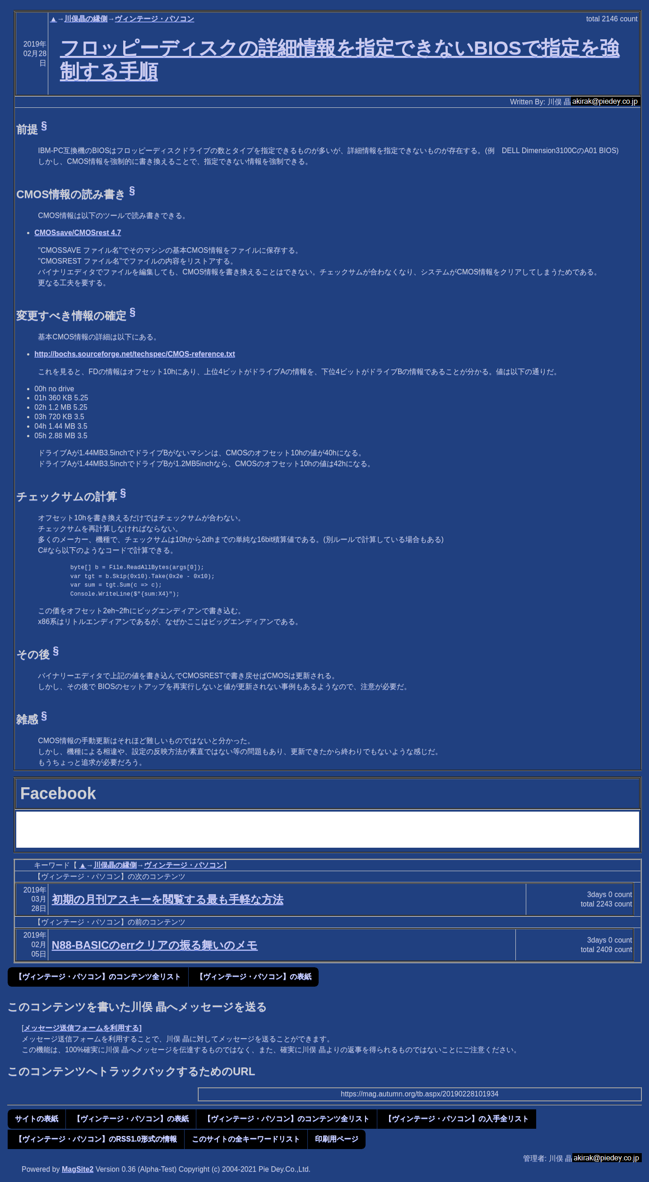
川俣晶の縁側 (85, 19)
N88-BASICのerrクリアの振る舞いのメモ (155, 945)
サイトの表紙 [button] (36, 1118)
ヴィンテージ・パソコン (154, 19)
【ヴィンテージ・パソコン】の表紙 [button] (253, 976)
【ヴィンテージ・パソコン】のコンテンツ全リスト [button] (98, 976)
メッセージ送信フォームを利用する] (82, 1028)
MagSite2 (77, 1169)
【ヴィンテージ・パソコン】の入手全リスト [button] (457, 1118)
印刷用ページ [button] (336, 1139)
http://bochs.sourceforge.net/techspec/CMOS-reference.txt (134, 354)
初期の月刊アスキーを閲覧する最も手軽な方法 (167, 899)
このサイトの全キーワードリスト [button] (246, 1139)
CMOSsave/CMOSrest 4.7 (77, 232)
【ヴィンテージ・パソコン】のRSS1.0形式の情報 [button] (96, 1139)
